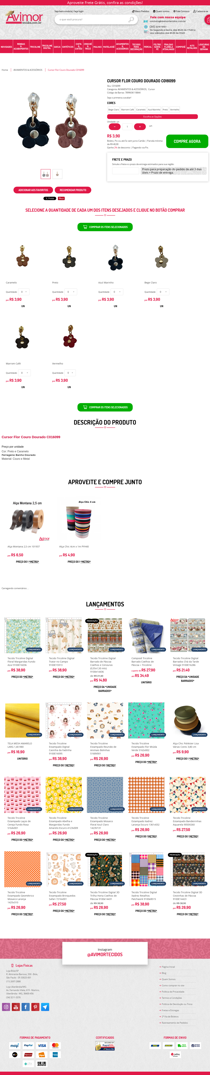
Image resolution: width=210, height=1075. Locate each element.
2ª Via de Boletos (170, 1016)
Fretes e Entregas (170, 1010)
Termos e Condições (172, 997)
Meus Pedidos (142, 11)
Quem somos (162, 11)
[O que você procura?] (131, 19)
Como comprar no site (173, 985)
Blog (164, 973)
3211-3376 (13, 997)
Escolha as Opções (152, 116)
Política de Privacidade (173, 991)
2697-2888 (13, 981)
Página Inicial (168, 966)
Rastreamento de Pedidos (175, 1022)
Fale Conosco (182, 11)
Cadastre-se (202, 11)
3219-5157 (157, 26)
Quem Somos (168, 979)
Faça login (79, 11)
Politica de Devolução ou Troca (177, 1004)
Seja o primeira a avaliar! (119, 97)
